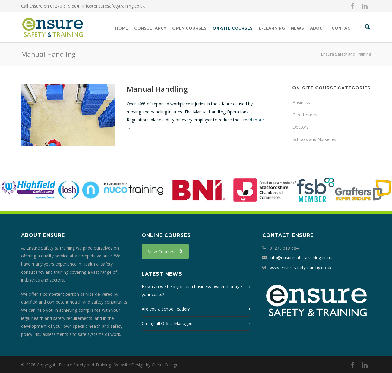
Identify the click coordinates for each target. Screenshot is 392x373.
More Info (143, 142)
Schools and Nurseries (314, 139)
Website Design (129, 365)
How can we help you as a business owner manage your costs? (192, 291)
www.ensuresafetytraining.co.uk (300, 267)
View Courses (165, 251)
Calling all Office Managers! (168, 323)
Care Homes (304, 115)
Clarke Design (165, 365)
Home (121, 28)
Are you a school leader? (166, 309)
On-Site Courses (233, 28)
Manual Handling (157, 89)
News (297, 28)
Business (301, 102)
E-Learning (272, 28)
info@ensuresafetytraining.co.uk (113, 6)
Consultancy (150, 28)
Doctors (300, 127)
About (318, 28)
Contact (342, 28)
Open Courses (189, 28)
